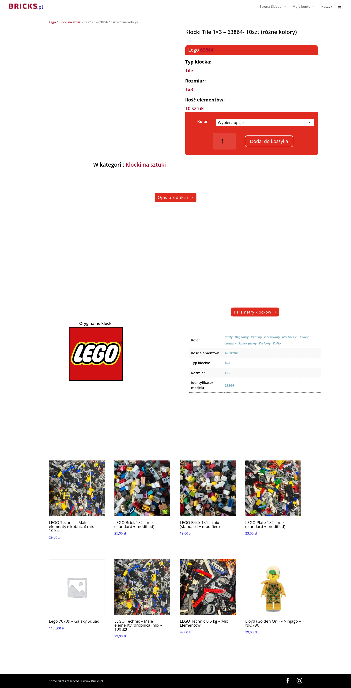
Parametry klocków (253, 312)
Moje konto (301, 7)
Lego (52, 22)
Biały (228, 337)
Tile (189, 70)
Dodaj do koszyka (269, 141)
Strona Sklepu (271, 7)
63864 (207, 50)
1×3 (227, 372)
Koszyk (326, 7)
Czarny (256, 337)
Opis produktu (173, 197)
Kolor (202, 121)
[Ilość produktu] (224, 141)
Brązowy (242, 337)
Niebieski (290, 337)
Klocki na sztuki (70, 22)
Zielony (265, 343)
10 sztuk (194, 108)
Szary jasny (247, 343)
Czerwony (272, 337)
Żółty (277, 343)
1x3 (189, 89)
